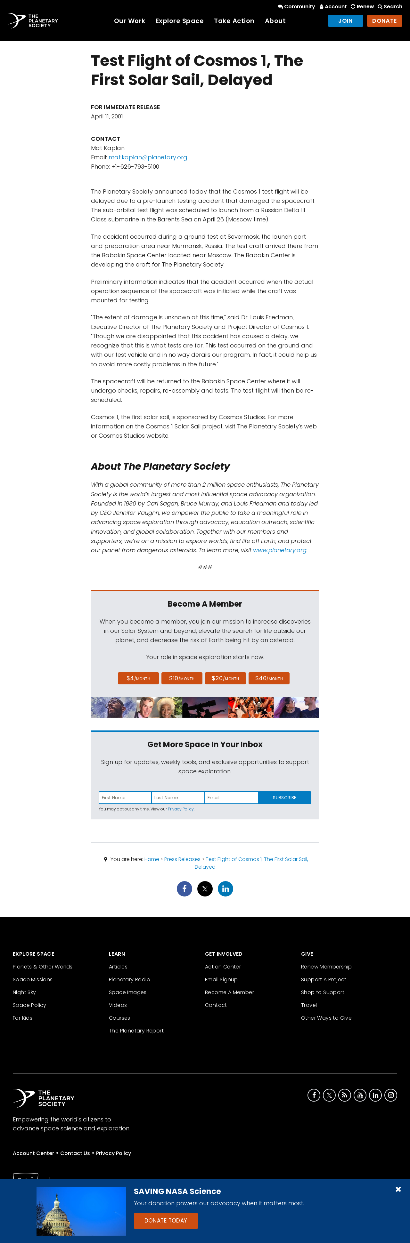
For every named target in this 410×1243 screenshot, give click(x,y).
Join (345, 21)
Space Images (128, 992)
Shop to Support (322, 992)
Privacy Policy (181, 809)
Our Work (129, 20)
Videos (118, 1005)
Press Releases (182, 859)
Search (389, 6)
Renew (361, 6)
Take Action (234, 20)
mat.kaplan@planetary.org (148, 157)
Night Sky (24, 992)
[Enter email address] (231, 797)
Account (332, 6)
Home (151, 859)
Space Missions (33, 979)
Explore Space (180, 20)
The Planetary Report (136, 1030)
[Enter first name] (125, 797)
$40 (269, 678)
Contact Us (75, 1153)
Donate (384, 21)
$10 (181, 678)
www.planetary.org (280, 550)
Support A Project (324, 979)
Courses (119, 1018)
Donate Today (165, 1220)
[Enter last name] (178, 797)
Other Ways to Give (326, 1018)
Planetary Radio (129, 979)
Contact (216, 1005)
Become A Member (229, 992)
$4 (139, 678)
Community (296, 6)
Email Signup (221, 979)
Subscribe (284, 797)
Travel (309, 1005)
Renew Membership (326, 966)
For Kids (22, 1018)
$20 (225, 678)
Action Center (223, 966)
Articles (118, 966)
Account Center (33, 1153)
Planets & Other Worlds (43, 966)
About (275, 20)
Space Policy (29, 1005)
